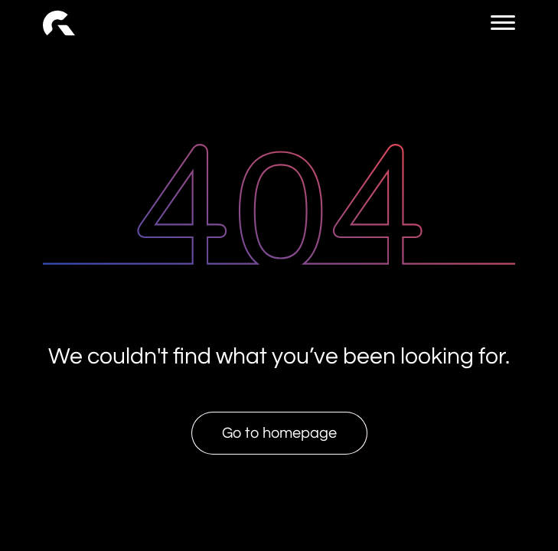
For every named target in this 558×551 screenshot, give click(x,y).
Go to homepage (279, 433)
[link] (59, 23)
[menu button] (503, 22)
